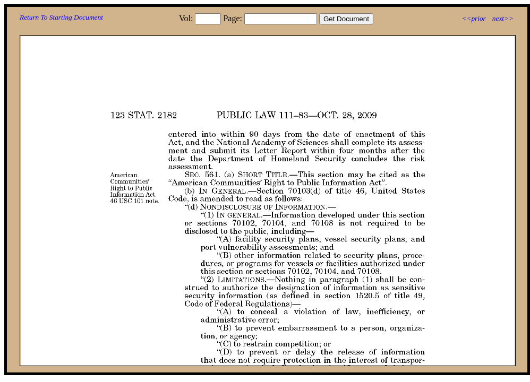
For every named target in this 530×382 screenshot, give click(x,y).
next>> (503, 18)
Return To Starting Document (61, 17)
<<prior (473, 18)
